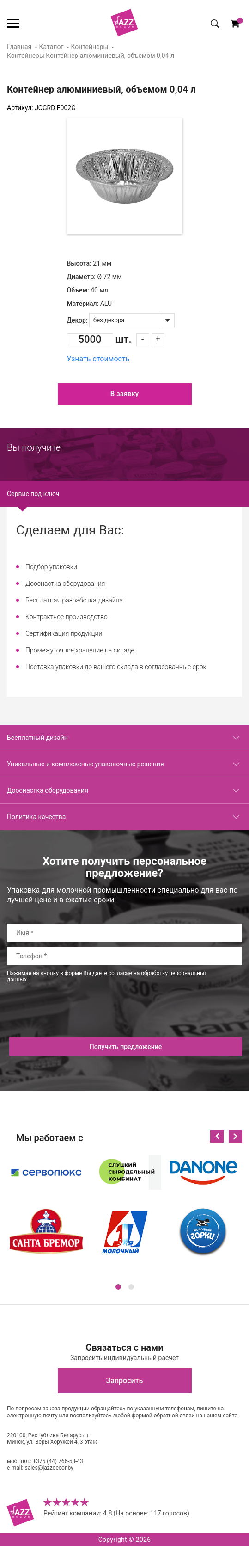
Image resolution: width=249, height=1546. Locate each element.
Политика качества (36, 816)
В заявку (124, 394)
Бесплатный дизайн (37, 737)
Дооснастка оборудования (47, 790)
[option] (124, 176)
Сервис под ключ (33, 493)
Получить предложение (126, 1046)
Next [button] (235, 1136)
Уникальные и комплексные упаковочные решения (85, 764)
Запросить (124, 1380)
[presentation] (77, 1019)
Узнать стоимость (98, 358)
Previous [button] (217, 1136)
